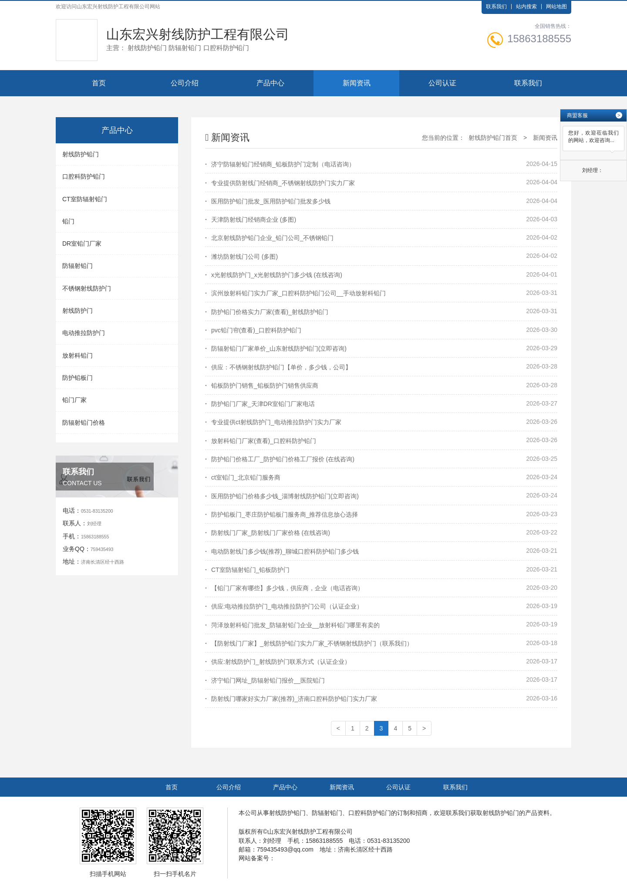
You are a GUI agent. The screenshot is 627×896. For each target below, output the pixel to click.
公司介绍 (185, 83)
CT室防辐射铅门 (84, 199)
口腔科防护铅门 (83, 176)
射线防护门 (77, 310)
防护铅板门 (77, 377)
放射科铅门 (77, 355)
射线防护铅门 (80, 154)
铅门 (68, 221)
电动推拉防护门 (83, 332)
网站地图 (556, 6)
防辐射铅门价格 (83, 422)
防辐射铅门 (77, 265)
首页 (99, 83)
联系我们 (496, 6)
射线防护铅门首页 (493, 137)
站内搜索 (526, 6)
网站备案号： (257, 858)
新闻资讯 (357, 83)
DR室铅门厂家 (81, 243)
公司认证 (442, 83)
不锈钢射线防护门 (86, 288)
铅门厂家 (74, 399)
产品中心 (270, 83)
